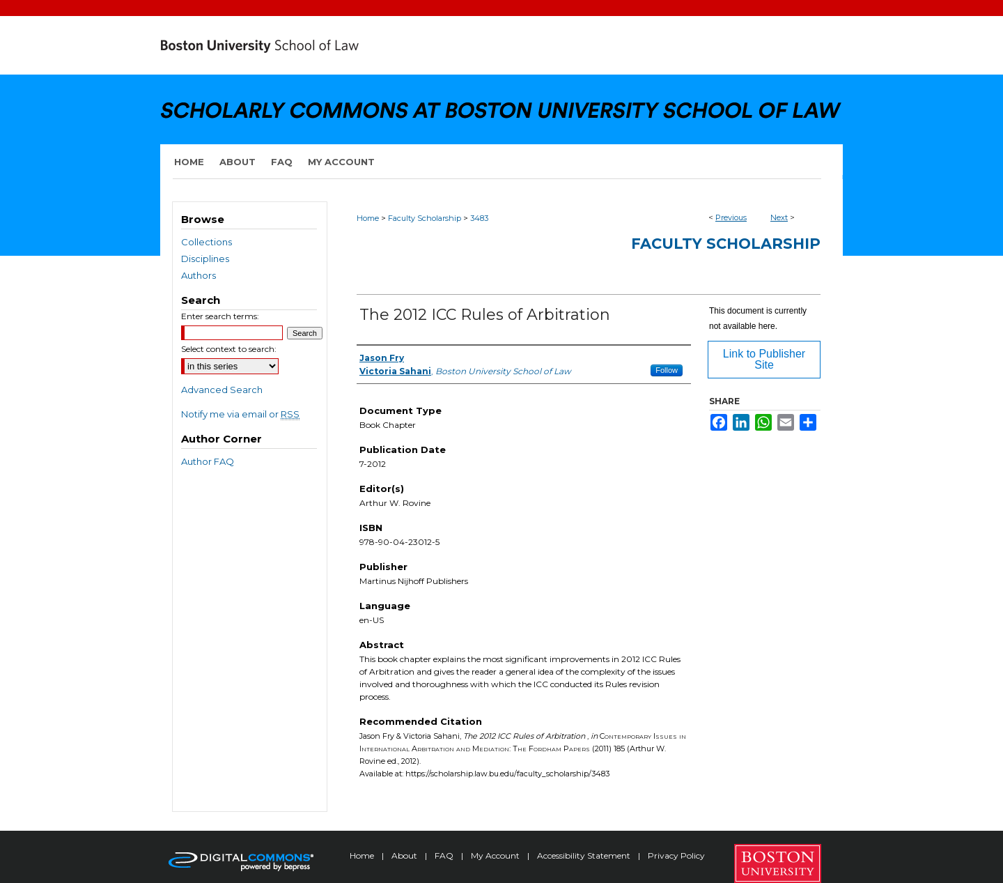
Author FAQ (207, 461)
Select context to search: (229, 349)
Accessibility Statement (584, 855)
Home (368, 218)
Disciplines (205, 258)
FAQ (445, 855)
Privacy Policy (676, 855)
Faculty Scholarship (424, 218)
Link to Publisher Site (764, 359)
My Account (496, 855)
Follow (666, 370)
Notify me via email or (240, 414)
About (405, 855)
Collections (206, 241)
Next (779, 217)
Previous (731, 217)
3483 (479, 218)
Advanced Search (222, 389)
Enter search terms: (220, 316)
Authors (198, 275)
